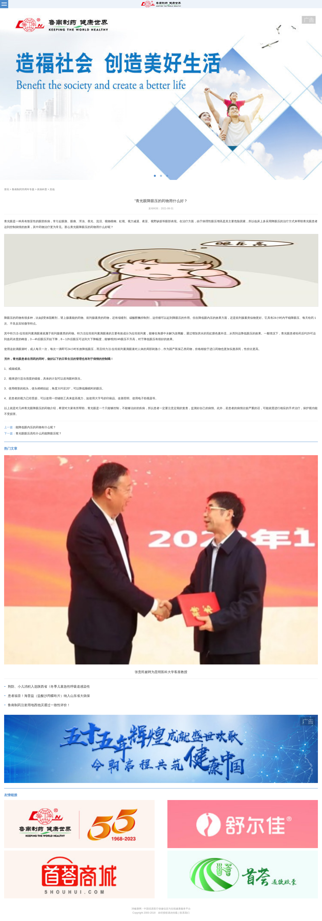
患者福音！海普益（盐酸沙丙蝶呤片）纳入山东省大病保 (49, 696)
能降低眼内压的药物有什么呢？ (36, 427)
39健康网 (136, 908)
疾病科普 (42, 189)
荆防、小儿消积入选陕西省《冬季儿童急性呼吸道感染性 (49, 686)
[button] (155, 176)
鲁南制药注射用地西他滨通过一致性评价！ (39, 705)
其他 (52, 189)
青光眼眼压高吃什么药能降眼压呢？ (39, 433)
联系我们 (185, 912)
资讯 (6, 189)
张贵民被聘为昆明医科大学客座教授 (161, 672)
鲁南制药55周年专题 (23, 189)
